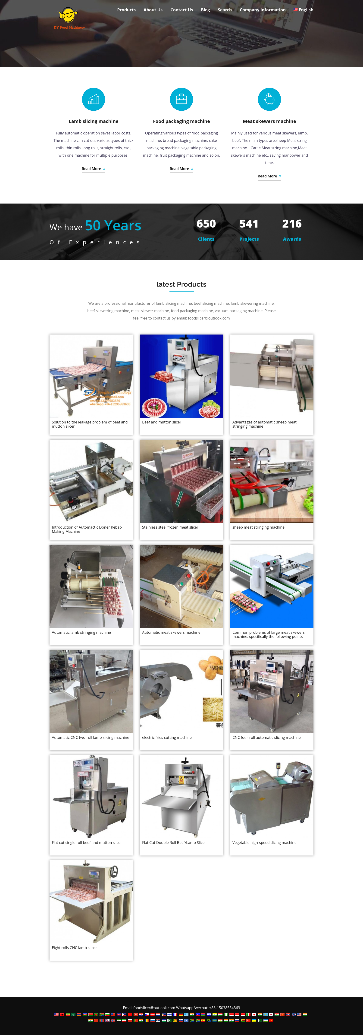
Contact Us (181, 9)
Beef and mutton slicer (161, 422)
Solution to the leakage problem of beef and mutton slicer (90, 424)
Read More (93, 168)
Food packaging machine (181, 121)
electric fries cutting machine (167, 737)
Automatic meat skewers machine (171, 632)
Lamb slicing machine (93, 121)
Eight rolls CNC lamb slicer (74, 948)
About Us (153, 9)
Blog (205, 9)
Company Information (263, 9)
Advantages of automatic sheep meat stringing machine (264, 424)
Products (126, 9)
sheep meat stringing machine (258, 527)
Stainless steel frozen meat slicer (170, 527)
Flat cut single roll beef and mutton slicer (87, 842)
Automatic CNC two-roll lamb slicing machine (90, 737)
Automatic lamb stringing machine (81, 632)
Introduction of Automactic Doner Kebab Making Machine (87, 529)
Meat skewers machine (269, 121)
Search (225, 9)
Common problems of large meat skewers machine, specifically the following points (268, 634)
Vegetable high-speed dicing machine (264, 842)
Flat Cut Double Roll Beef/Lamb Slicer (174, 842)
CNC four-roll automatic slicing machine (266, 737)
